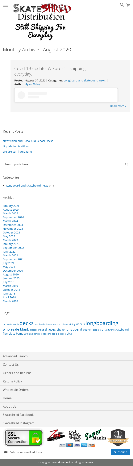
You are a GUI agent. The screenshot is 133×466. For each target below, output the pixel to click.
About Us (9, 406)
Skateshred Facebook (18, 415)
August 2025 (11, 209)
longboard (74, 329)
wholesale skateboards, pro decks (52, 324)
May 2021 (9, 267)
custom (88, 329)
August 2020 (11, 274)
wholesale (11, 329)
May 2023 (9, 236)
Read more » (118, 106)
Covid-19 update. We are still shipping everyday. (50, 71)
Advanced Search (15, 356)
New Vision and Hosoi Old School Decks (28, 141)
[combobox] (66, 164)
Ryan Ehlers (32, 84)
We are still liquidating (17, 151)
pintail (61, 333)
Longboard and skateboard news (85, 80)
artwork (110, 329)
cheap (61, 329)
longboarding (101, 323)
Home (7, 398)
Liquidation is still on (16, 146)
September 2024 (13, 217)
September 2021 (13, 259)
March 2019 (10, 286)
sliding (72, 324)
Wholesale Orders (16, 390)
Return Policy (12, 381)
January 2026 (11, 206)
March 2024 (10, 221)
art (104, 329)
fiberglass (9, 333)
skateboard (121, 329)
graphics (97, 329)
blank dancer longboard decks (42, 333)
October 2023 (11, 232)
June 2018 (9, 293)
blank (25, 329)
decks (27, 323)
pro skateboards (11, 324)
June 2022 (9, 251)
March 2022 (10, 255)
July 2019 (8, 282)
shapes (50, 329)
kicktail (68, 333)
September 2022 (13, 247)
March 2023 (10, 240)
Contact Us (11, 364)
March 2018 (10, 301)
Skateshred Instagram (19, 423)
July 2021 (8, 263)
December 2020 (13, 270)
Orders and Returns (17, 373)
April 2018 (9, 297)
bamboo (21, 333)
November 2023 (13, 228)
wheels (80, 324)
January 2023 (11, 244)
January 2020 (11, 278)
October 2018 (11, 289)
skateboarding (37, 329)
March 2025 (10, 213)
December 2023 (13, 225)
